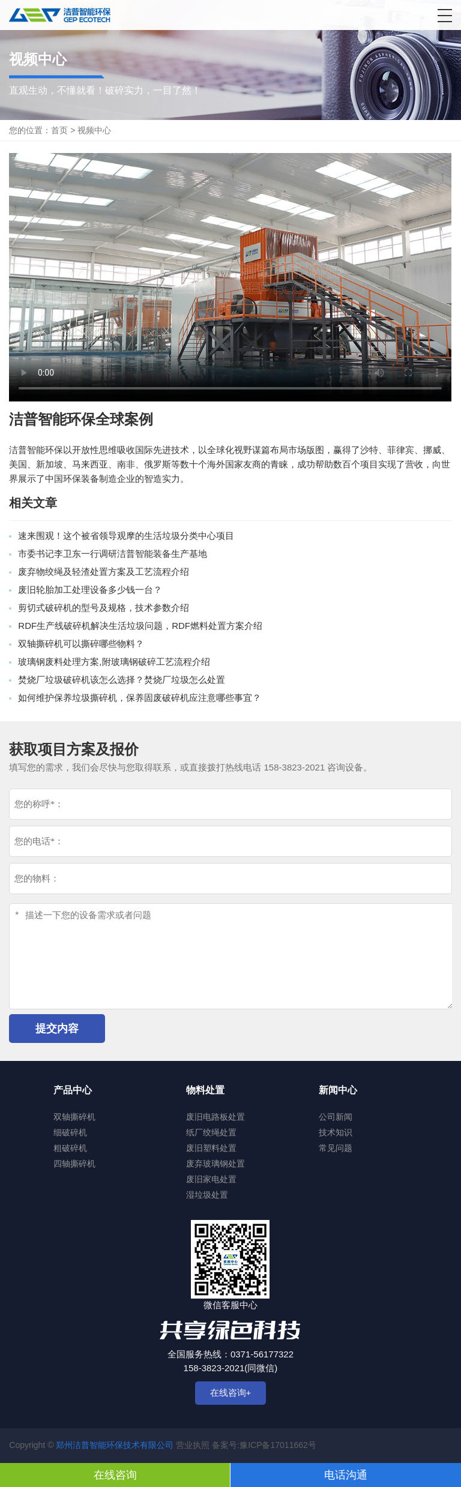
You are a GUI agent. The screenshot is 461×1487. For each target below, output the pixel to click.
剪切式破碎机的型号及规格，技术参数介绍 (103, 607)
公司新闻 (335, 1117)
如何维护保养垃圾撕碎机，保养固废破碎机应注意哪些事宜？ (139, 697)
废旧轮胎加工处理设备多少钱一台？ (90, 589)
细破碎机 (70, 1132)
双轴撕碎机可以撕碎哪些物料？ (81, 643)
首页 (59, 130)
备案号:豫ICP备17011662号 (264, 1445)
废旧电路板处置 (215, 1117)
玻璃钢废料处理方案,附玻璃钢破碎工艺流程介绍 (113, 661)
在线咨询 (115, 1475)
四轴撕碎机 (74, 1163)
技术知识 (335, 1132)
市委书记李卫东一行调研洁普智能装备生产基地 (112, 553)
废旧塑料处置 (211, 1148)
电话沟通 (345, 1475)
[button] (445, 15)
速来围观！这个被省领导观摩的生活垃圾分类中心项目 (126, 535)
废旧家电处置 (211, 1179)
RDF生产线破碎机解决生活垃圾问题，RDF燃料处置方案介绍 (140, 625)
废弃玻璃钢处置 (215, 1163)
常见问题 (335, 1148)
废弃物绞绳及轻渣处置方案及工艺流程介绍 (103, 571)
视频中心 (94, 130)
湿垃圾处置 (207, 1195)
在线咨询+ (231, 1392)
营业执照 (192, 1445)
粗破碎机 (70, 1148)
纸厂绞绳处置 (211, 1132)
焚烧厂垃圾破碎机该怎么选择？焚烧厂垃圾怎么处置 (121, 679)
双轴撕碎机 (74, 1117)
